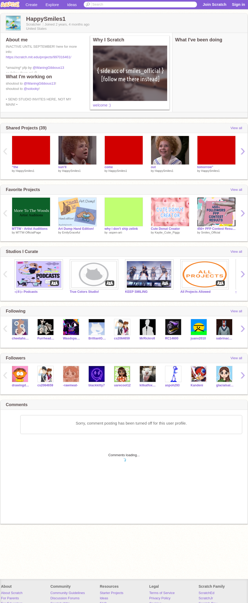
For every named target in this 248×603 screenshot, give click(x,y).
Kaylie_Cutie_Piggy (167, 232)
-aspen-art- (115, 232)
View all (236, 128)
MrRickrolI (147, 338)
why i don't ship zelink (121, 229)
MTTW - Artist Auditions (30, 229)
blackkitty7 (96, 385)
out (153, 167)
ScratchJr (206, 598)
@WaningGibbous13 (48, 68)
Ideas (72, 4)
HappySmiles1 (25, 170)
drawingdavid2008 (20, 385)
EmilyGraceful (71, 232)
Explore (52, 4)
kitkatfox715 (148, 385)
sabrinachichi (225, 338)
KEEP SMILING (136, 292)
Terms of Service (162, 593)
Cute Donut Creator (165, 229)
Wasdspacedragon (72, 338)
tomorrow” (205, 167)
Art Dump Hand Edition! (76, 229)
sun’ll (62, 167)
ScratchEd (206, 593)
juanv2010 (198, 338)
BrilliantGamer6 (97, 338)
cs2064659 (122, 338)
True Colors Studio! (84, 292)
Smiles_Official (210, 232)
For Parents (10, 598)
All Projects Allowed (195, 292)
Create (31, 4)
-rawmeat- (70, 385)
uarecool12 (122, 385)
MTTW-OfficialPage (28, 232)
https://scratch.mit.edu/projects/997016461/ (38, 57)
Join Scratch (214, 4)
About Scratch (12, 593)
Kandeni (197, 385)
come (109, 167)
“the (15, 167)
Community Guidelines (67, 593)
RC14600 (171, 338)
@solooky (31, 89)
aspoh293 (172, 385)
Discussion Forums (65, 598)
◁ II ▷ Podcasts (26, 292)
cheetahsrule (20, 338)
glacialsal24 (225, 385)
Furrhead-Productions (46, 338)
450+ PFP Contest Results (216, 229)
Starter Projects (111, 593)
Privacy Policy (160, 598)
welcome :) (102, 105)
